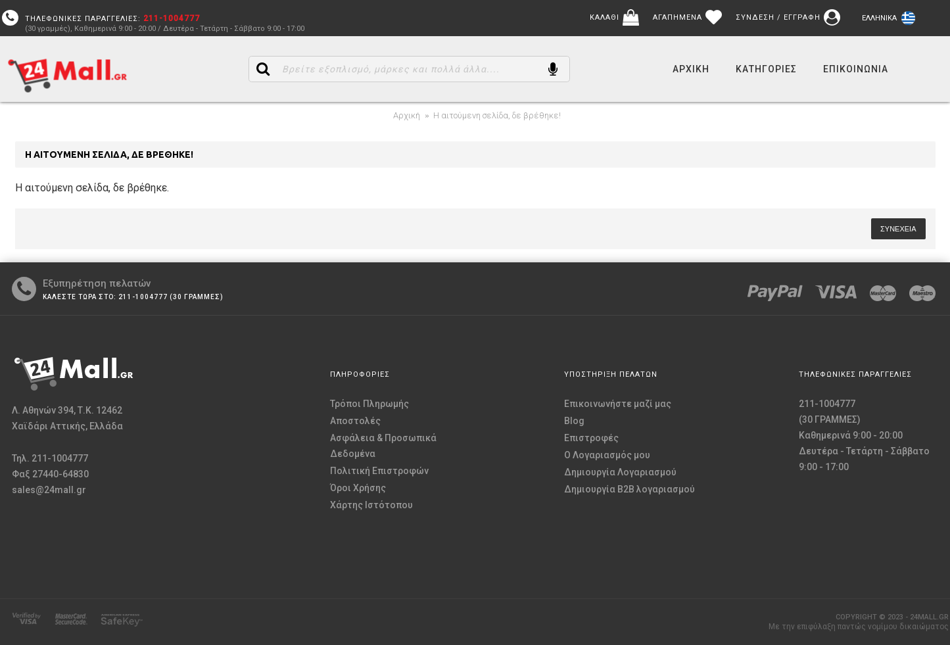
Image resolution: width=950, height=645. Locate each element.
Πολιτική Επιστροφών (379, 471)
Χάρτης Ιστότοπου (371, 505)
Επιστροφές (591, 438)
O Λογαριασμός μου (607, 455)
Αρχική (406, 115)
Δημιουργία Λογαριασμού (620, 472)
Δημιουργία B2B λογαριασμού (629, 489)
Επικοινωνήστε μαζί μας (617, 403)
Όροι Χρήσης (358, 488)
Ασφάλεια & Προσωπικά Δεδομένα (383, 446)
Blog (574, 421)
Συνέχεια (898, 229)
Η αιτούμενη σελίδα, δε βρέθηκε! (497, 115)
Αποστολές (355, 421)
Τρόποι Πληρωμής (369, 403)
